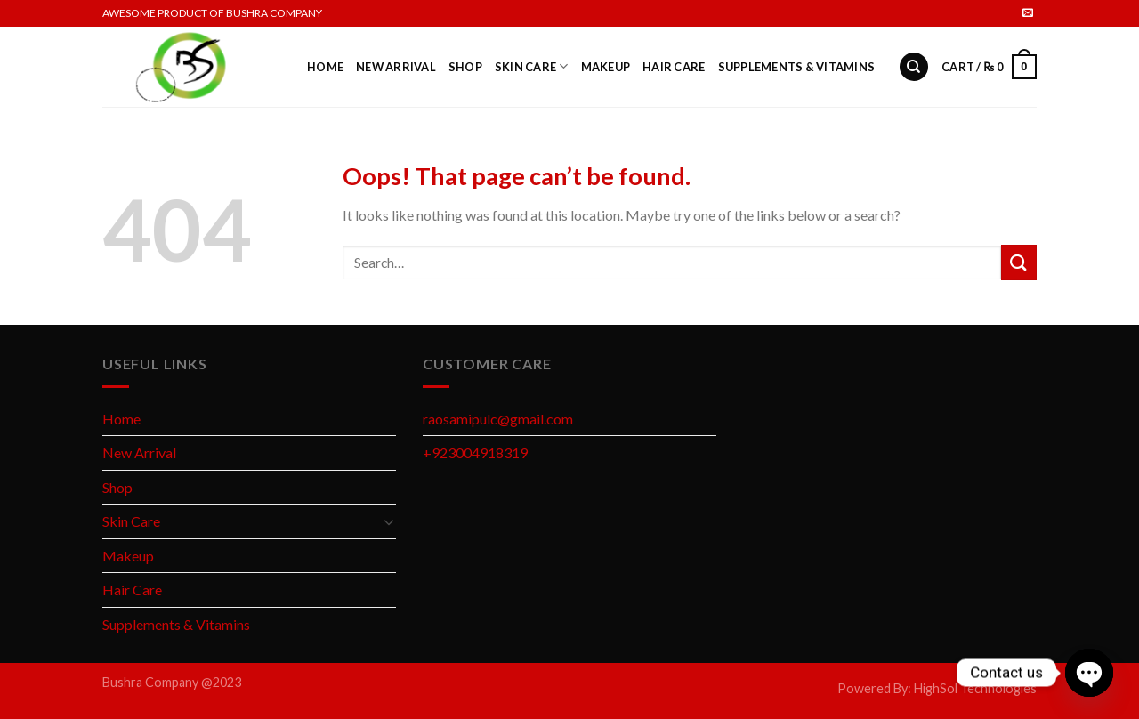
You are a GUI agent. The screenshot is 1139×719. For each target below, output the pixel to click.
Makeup (606, 67)
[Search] (914, 67)
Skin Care (532, 66)
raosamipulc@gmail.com (498, 418)
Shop (465, 67)
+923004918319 (475, 452)
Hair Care (673, 67)
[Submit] (1019, 262)
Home (325, 67)
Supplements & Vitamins (797, 67)
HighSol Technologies (975, 688)
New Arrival (396, 67)
